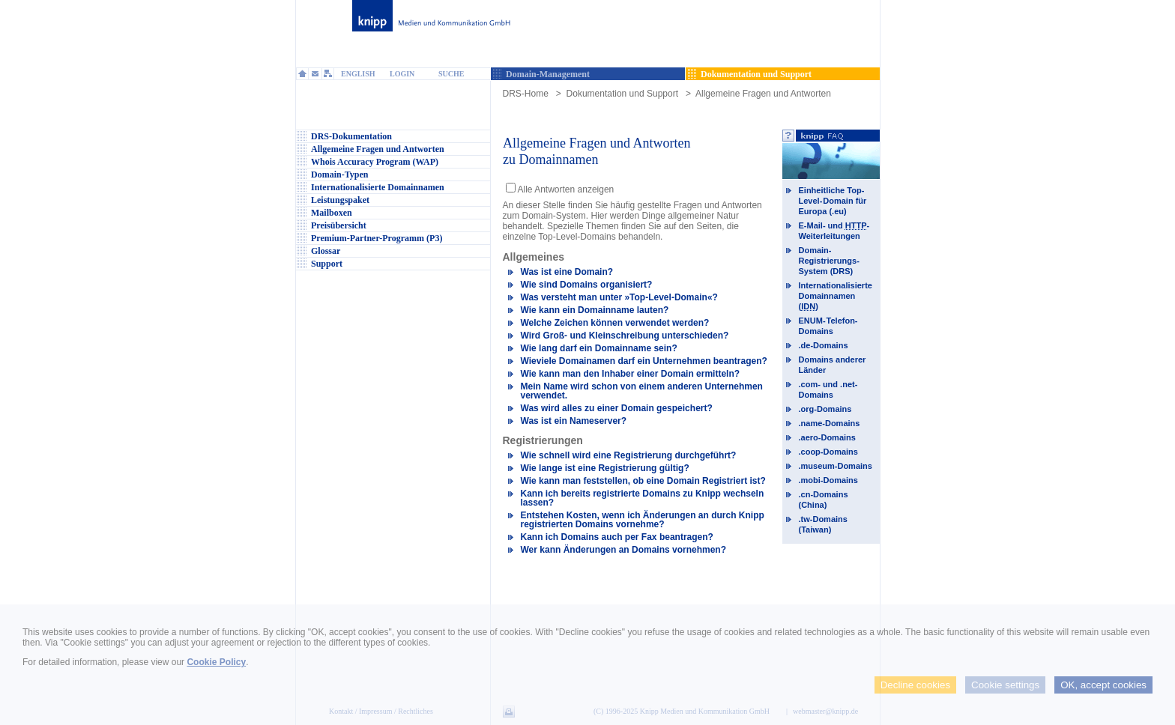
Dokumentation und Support (622, 93)
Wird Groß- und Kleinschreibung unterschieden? (625, 335)
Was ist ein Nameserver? (574, 421)
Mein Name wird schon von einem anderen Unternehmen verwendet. (642, 391)
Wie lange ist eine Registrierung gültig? (605, 468)
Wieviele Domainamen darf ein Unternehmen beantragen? (644, 361)
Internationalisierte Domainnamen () (835, 296)
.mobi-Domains (828, 480)
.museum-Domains (835, 465)
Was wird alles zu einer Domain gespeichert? (617, 408)
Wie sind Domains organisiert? (587, 284)
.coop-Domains (828, 451)
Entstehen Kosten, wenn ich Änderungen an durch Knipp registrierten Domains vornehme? (642, 520)
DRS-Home (526, 93)
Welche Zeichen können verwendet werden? (615, 323)
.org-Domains (825, 408)
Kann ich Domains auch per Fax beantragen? (617, 537)
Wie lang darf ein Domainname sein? (599, 348)
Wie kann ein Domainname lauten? (595, 310)
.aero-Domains (827, 437)
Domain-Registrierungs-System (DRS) (829, 261)
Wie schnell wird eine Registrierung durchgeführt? (629, 455)
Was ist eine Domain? (567, 272)
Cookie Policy (216, 662)
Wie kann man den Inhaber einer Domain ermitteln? (630, 373)
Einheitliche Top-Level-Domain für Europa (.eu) (833, 201)
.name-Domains (829, 423)
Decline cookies (915, 685)
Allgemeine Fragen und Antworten (763, 93)
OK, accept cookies (1103, 685)
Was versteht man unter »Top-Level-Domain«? (619, 297)
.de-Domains (823, 345)
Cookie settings (1005, 685)
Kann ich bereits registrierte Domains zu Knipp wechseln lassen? (642, 498)
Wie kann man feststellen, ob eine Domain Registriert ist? (643, 481)
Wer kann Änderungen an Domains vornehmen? (624, 549)
